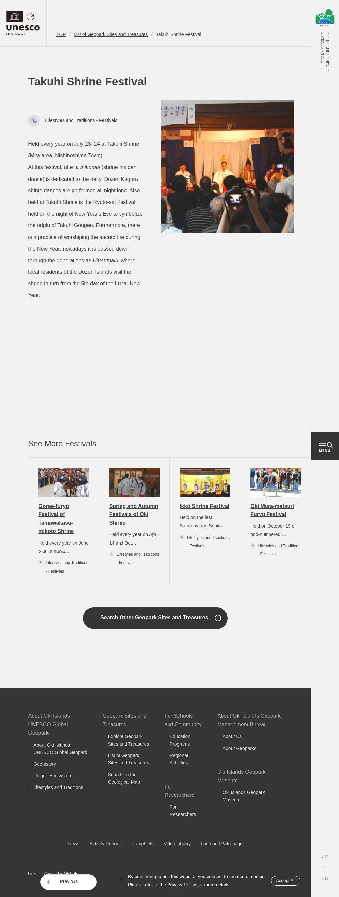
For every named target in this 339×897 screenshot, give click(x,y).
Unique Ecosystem (52, 775)
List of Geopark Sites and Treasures (111, 34)
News (74, 843)
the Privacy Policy (178, 884)
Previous (68, 881)
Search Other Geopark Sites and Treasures (154, 617)
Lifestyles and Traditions (58, 787)
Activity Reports (106, 843)
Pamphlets (143, 843)
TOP (61, 34)
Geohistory (44, 764)
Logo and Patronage (222, 843)
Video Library (177, 843)
